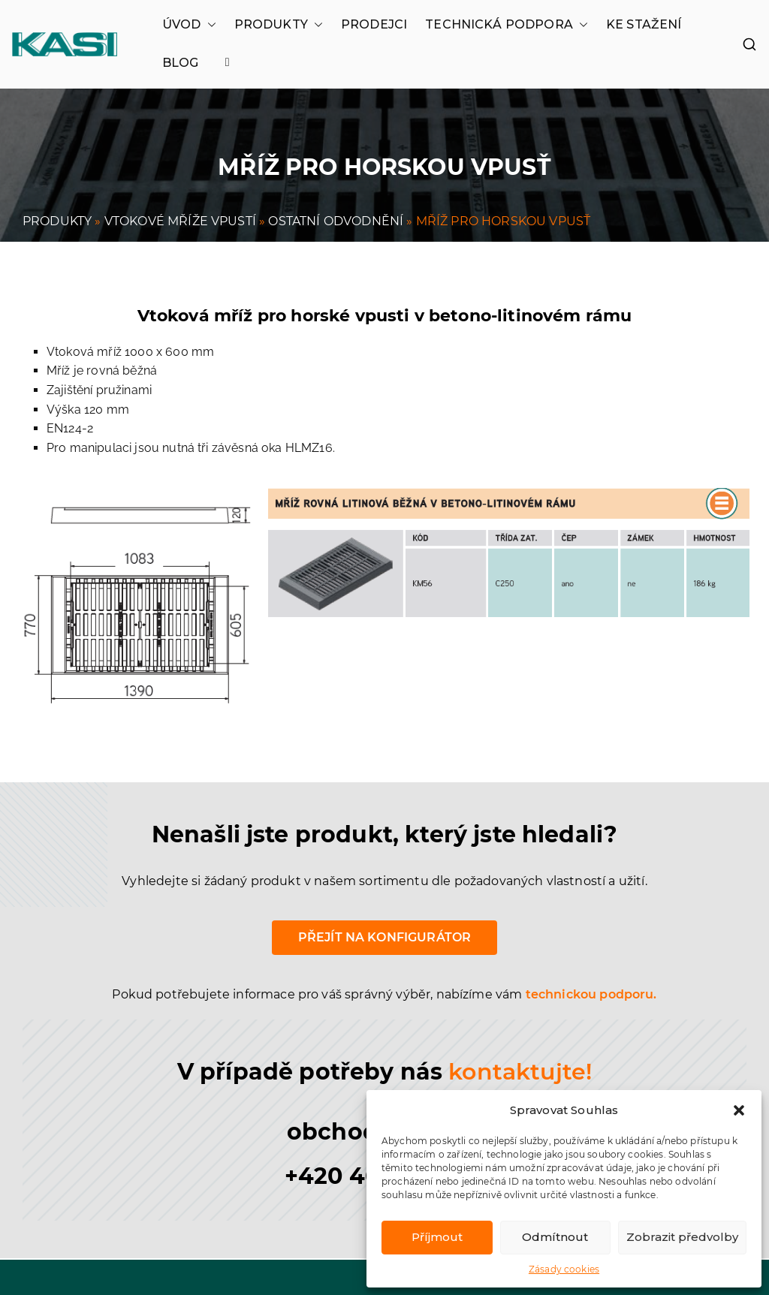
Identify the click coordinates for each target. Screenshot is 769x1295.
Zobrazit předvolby (682, 1237)
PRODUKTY (278, 25)
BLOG (180, 63)
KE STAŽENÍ (644, 24)
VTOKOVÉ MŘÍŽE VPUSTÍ (180, 221)
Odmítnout (555, 1237)
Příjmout (437, 1237)
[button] (738, 1110)
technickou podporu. (591, 994)
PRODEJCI (374, 24)
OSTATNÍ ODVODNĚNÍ (335, 221)
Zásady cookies (564, 1269)
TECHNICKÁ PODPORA (506, 25)
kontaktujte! (520, 1072)
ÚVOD (189, 25)
